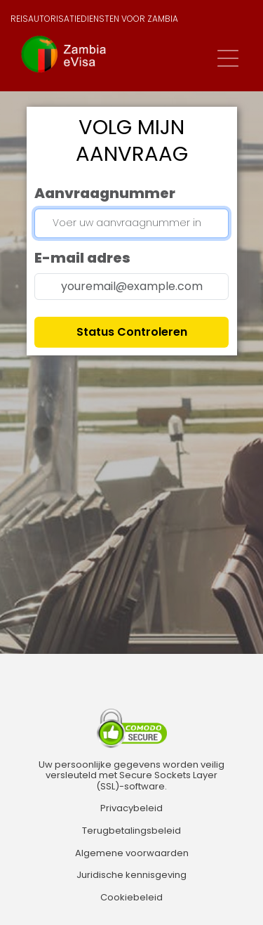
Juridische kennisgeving (131, 875)
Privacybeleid (131, 808)
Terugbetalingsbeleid (131, 831)
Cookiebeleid (131, 897)
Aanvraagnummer (104, 193)
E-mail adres (82, 257)
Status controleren (131, 332)
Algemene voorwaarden (132, 853)
